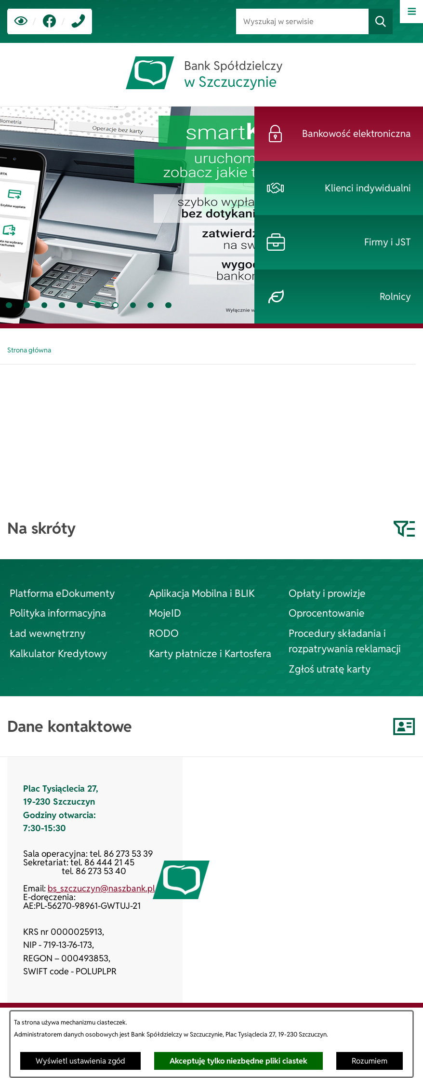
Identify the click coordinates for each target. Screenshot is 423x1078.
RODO (164, 633)
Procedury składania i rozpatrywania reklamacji (345, 640)
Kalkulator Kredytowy (58, 653)
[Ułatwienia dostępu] (21, 21)
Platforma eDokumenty (62, 593)
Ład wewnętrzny (47, 633)
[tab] (9, 305)
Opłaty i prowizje (327, 593)
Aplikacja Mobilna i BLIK (202, 593)
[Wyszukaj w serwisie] (302, 21)
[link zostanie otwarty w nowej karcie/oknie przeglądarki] (49, 21)
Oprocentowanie (327, 613)
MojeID (165, 613)
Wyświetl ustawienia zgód (80, 1061)
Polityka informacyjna (58, 613)
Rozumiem (369, 1061)
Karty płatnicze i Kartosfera (210, 653)
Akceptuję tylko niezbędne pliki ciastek (238, 1061)
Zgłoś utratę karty (329, 668)
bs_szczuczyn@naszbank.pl (101, 888)
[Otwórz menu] (411, 11)
